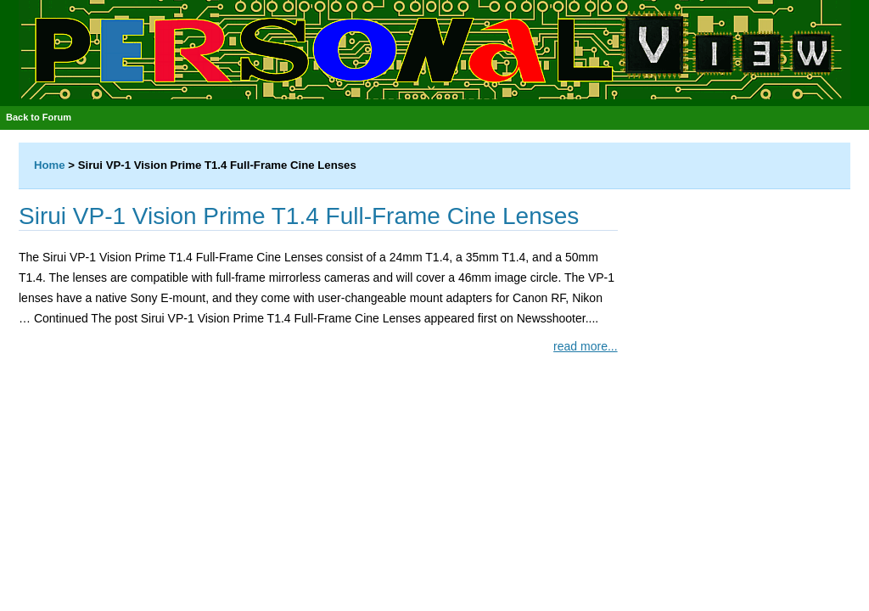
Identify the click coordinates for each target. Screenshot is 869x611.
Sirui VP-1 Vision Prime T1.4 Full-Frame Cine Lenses (299, 216)
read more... (585, 346)
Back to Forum (38, 117)
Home (49, 165)
